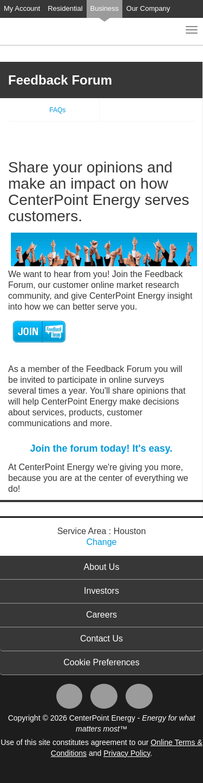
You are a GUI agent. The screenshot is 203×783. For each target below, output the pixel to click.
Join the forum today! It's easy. (101, 448)
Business (104, 8)
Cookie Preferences (101, 662)
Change (101, 542)
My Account (22, 8)
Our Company (148, 8)
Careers (101, 614)
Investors (101, 590)
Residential (65, 8)
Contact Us (101, 638)
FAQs (57, 110)
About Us (102, 567)
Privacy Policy (126, 753)
